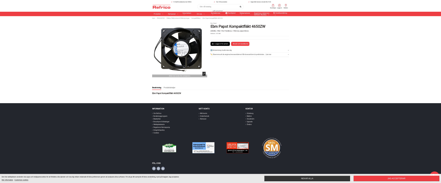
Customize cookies (21, 180)
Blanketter (157, 119)
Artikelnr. (213, 33)
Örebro (249, 124)
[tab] (249, 50)
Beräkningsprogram (160, 116)
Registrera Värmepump (161, 127)
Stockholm (250, 119)
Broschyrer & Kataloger (161, 122)
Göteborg (250, 113)
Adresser (203, 119)
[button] (173, 14)
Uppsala (249, 122)
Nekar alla (307, 178)
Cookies (156, 133)
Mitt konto (203, 113)
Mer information (7, 180)
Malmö (249, 116)
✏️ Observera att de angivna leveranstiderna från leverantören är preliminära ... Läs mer (249, 54)
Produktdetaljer (169, 88)
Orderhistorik (204, 116)
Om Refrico (157, 113)
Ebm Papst (213, 23)
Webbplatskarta (158, 124)
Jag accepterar (396, 178)
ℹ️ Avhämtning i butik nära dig (249, 50)
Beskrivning (156, 88)
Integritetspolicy (159, 130)
